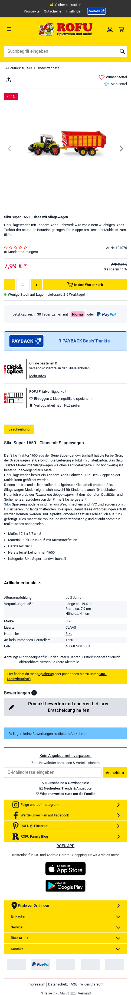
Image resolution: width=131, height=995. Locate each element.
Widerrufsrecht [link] (91, 984)
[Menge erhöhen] (36, 284)
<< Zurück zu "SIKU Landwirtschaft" (32, 68)
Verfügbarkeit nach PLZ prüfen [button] (55, 405)
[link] (97, 11)
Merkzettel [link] (115, 84)
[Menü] (19, 29)
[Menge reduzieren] (9, 284)
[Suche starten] (122, 51)
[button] (34, 692)
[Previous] (9, 148)
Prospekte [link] (32, 11)
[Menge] (23, 284)
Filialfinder (73, 11)
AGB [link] (74, 984)
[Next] (121, 148)
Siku (7, 504)
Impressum (36, 984)
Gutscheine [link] (52, 11)
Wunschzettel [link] (113, 77)
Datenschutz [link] (58, 984)
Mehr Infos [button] (37, 376)
